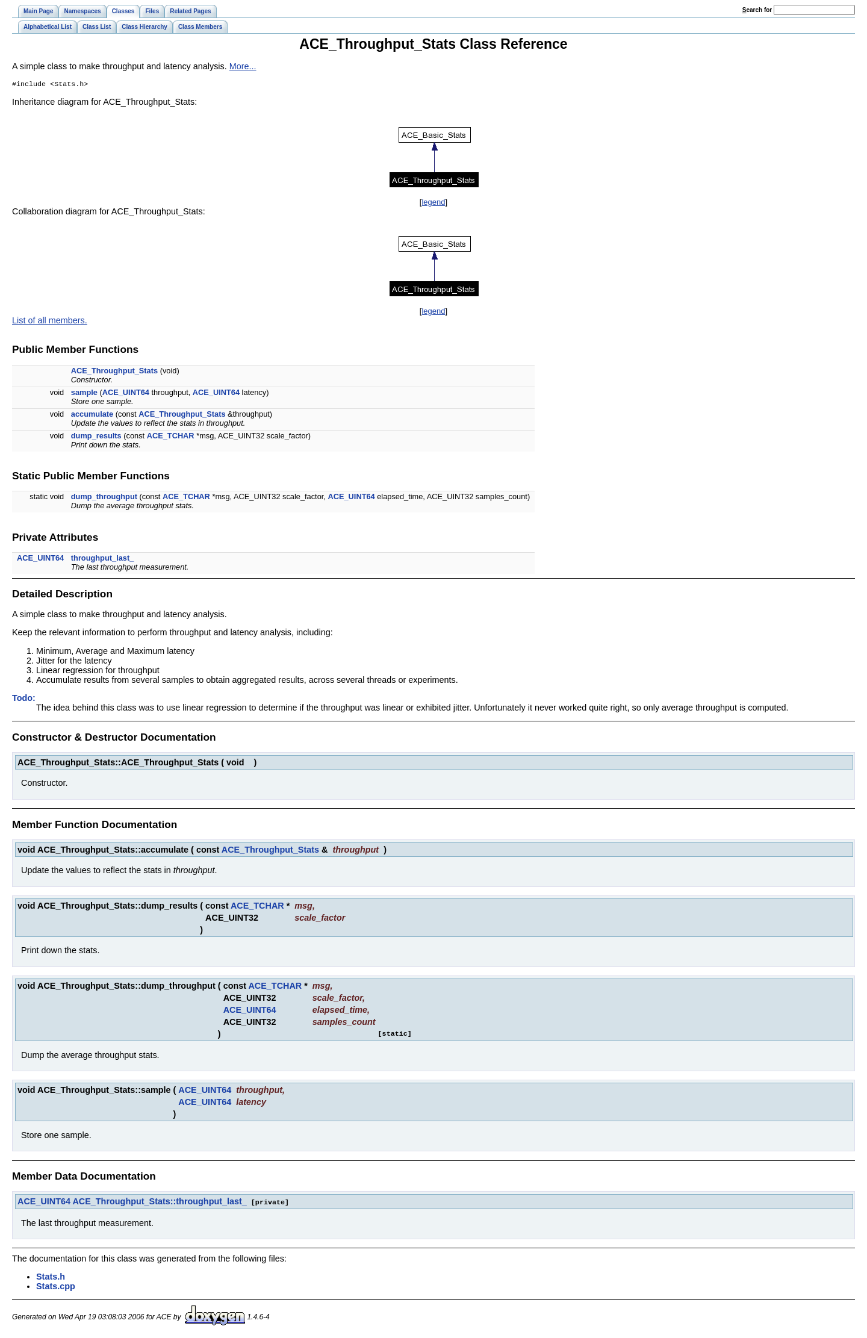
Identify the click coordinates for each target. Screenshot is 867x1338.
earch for (757, 10)
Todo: (24, 699)
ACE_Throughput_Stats (114, 371)
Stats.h (50, 1277)
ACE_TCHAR (170, 436)
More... (242, 66)
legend (433, 203)
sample (84, 393)
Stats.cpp (55, 1287)
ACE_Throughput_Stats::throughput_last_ (159, 1202)
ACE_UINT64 (125, 393)
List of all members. (49, 321)
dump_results (96, 436)
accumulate (92, 415)
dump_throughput (104, 497)
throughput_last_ (102, 559)
